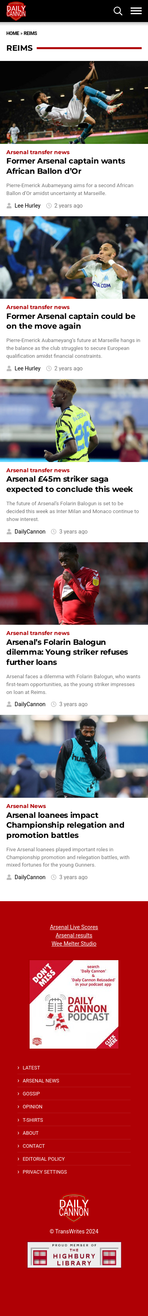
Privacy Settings (44, 1172)
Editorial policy (43, 1159)
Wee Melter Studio (74, 944)
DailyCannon (30, 531)
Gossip (31, 1094)
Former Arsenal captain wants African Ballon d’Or (65, 165)
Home (12, 33)
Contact (33, 1146)
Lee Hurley (28, 205)
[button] (118, 11)
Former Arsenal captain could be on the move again (70, 321)
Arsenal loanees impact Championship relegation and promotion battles (65, 825)
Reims (30, 33)
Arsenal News (26, 806)
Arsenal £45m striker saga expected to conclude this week (69, 483)
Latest (31, 1068)
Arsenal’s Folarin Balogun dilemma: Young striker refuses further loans (67, 652)
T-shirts (32, 1120)
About (30, 1133)
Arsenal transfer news (37, 152)
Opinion (32, 1107)
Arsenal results (74, 935)
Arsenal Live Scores (74, 927)
